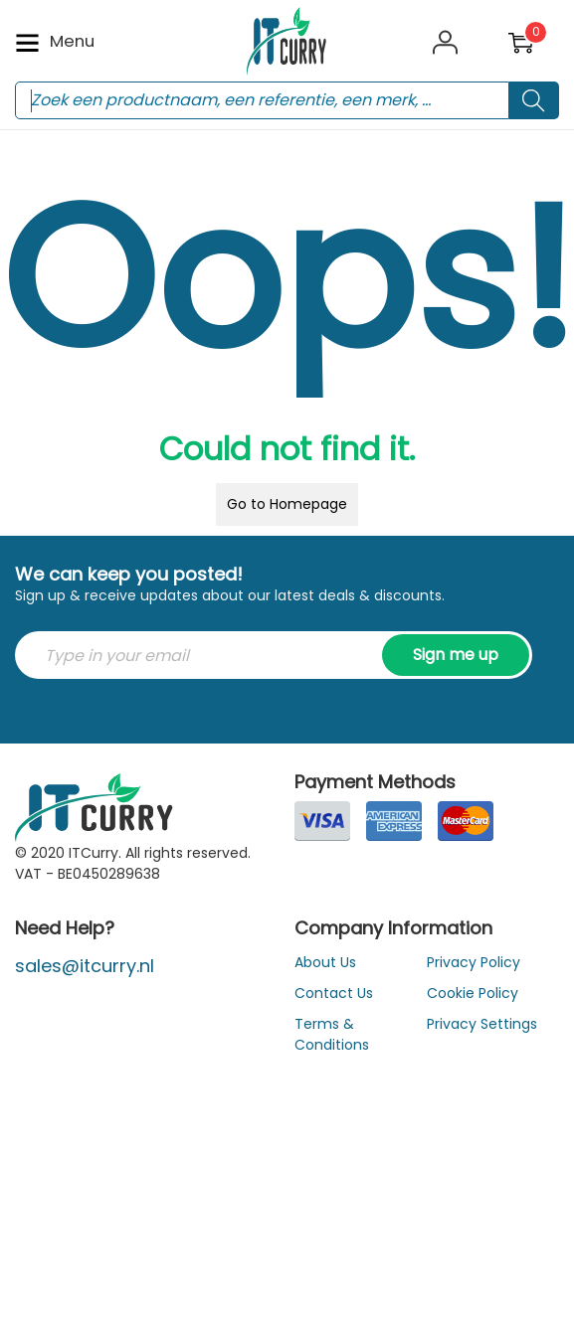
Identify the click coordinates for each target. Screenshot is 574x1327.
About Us (325, 962)
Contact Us (333, 993)
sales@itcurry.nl (84, 965)
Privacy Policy (473, 962)
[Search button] (534, 100)
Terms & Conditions (331, 1034)
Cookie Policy (472, 993)
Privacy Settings (482, 1024)
